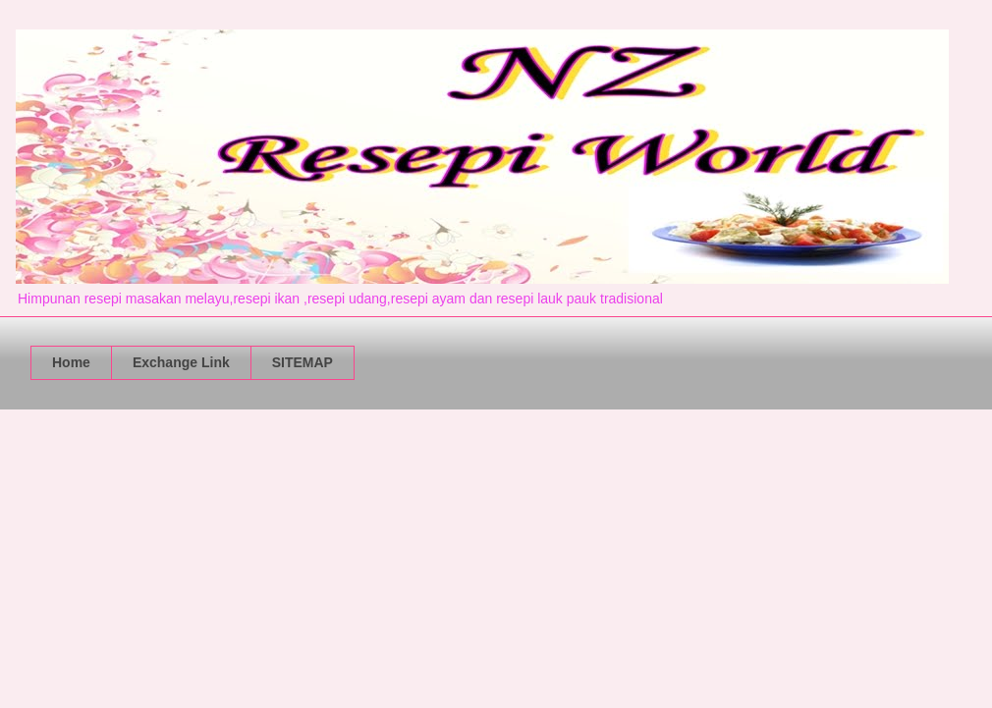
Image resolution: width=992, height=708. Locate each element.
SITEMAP (302, 362)
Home (71, 362)
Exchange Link (181, 362)
